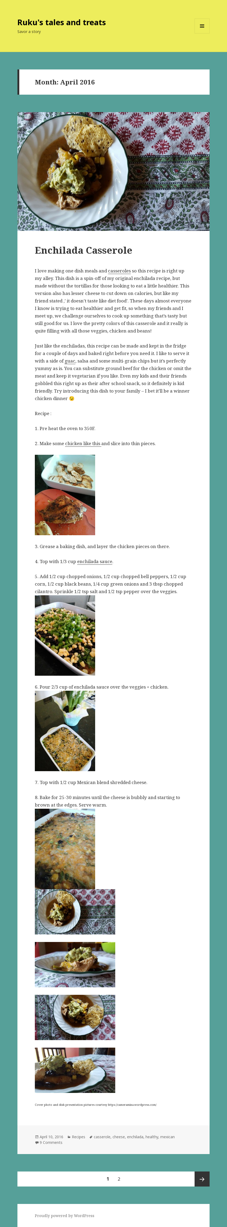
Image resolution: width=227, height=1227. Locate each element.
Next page (202, 1179)
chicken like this (83, 443)
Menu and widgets (202, 33)
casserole (102, 1136)
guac (70, 361)
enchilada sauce (94, 561)
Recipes (78, 1136)
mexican (167, 1136)
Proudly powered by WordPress (64, 1215)
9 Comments (51, 1142)
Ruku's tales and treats (61, 22)
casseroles (119, 271)
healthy (152, 1136)
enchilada (135, 1136)
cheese (119, 1136)
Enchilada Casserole (83, 250)
